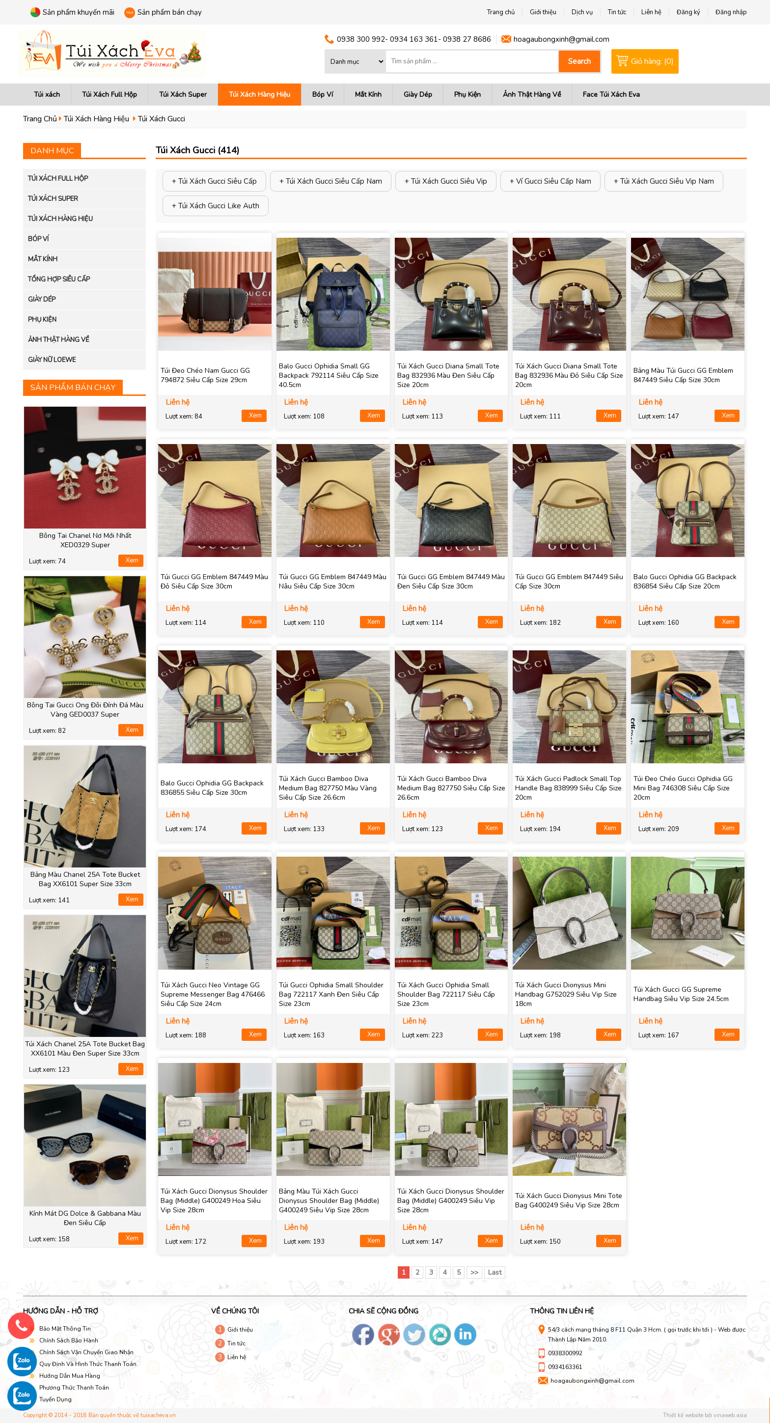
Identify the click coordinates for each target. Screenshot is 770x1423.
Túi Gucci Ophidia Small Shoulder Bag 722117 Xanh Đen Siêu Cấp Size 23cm (331, 994)
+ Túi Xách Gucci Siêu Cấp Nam (330, 181)
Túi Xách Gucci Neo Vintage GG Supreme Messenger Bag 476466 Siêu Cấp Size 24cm (213, 994)
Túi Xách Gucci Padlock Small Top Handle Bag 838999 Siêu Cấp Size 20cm (568, 788)
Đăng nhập (731, 12)
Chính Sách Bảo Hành (68, 1340)
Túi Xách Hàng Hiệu (259, 94)
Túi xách (47, 94)
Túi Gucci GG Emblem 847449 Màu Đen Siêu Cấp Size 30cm (451, 581)
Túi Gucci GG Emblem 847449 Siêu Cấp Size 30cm (569, 581)
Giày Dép (418, 94)
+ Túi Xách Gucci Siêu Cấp (214, 181)
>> (474, 1272)
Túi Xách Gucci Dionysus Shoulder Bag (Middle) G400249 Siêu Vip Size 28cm (450, 1201)
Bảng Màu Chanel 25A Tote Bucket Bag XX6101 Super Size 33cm (85, 879)
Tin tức (236, 1343)
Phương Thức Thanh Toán (74, 1388)
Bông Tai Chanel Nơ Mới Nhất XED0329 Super (85, 540)
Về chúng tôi (235, 1311)
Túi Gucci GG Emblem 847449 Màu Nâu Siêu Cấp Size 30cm (332, 581)
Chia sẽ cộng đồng (383, 1311)
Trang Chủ (40, 118)
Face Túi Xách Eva (611, 94)
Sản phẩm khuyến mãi (78, 12)
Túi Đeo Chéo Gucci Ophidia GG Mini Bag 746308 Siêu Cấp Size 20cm (683, 788)
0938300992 (565, 1353)
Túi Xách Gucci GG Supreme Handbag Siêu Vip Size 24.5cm (681, 994)
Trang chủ (501, 12)
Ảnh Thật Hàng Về (532, 94)
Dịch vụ (582, 12)
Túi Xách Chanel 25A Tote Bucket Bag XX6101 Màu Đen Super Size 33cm (85, 1048)
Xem (132, 560)
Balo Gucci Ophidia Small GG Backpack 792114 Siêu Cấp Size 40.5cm (329, 376)
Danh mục (52, 150)
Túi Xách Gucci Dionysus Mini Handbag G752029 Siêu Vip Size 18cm (566, 994)
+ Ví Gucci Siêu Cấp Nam (550, 181)
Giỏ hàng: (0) (652, 61)
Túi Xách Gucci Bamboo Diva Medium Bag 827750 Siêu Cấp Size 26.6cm (451, 788)
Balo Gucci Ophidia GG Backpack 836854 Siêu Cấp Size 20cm (685, 581)
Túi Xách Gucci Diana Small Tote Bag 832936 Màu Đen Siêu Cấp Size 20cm (448, 376)
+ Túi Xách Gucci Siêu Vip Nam (664, 181)
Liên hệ (236, 1357)
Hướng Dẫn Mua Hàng (69, 1376)
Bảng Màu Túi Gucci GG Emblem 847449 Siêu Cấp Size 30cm (683, 375)
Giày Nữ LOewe (52, 360)
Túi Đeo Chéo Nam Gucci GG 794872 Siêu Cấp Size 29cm (205, 375)
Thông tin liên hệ (562, 1311)
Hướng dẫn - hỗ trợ (60, 1311)
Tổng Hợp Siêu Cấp (59, 279)
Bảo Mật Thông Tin (65, 1329)
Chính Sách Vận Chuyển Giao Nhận (86, 1352)
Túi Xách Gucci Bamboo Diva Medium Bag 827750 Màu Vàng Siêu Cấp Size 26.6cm (328, 788)
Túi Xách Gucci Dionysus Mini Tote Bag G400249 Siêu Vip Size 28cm (568, 1200)
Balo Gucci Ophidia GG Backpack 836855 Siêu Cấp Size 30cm (212, 788)
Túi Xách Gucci (161, 118)
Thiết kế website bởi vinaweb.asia (705, 1415)
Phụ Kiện (467, 94)
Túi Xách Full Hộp (109, 94)
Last (494, 1272)
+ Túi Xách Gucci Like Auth (215, 206)
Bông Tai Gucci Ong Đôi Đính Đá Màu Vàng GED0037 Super (85, 709)
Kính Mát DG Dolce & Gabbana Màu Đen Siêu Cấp (85, 1218)
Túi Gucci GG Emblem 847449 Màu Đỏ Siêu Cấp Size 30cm (214, 581)
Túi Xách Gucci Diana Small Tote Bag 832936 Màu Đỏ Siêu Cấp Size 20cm (569, 376)
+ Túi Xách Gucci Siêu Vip (446, 181)
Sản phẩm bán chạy (170, 12)
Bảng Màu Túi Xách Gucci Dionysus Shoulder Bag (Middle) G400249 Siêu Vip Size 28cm (329, 1201)
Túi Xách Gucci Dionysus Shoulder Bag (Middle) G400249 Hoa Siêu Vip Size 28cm (214, 1201)
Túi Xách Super (183, 94)
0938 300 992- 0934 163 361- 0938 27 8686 (414, 39)
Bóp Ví (322, 94)
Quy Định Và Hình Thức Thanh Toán (88, 1364)
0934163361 (565, 1367)
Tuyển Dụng (55, 1399)
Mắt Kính (368, 94)
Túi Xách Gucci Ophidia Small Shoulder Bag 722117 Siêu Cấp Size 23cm (446, 994)
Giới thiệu (240, 1330)
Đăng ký (688, 12)
